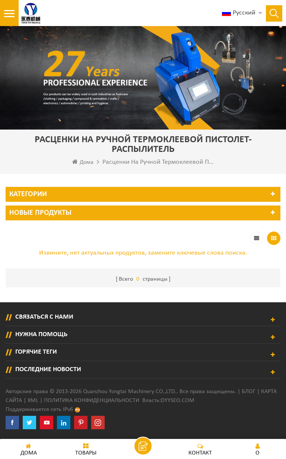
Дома (82, 162)
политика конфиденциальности (91, 401)
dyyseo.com (177, 401)
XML (33, 401)
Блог (248, 392)
